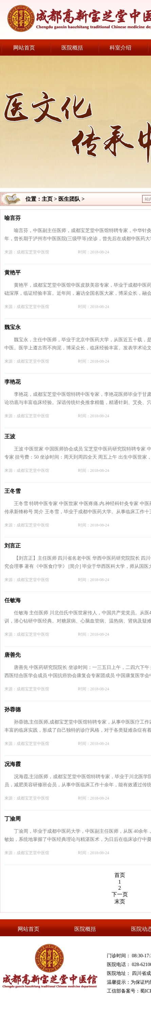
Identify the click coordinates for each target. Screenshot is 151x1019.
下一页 (120, 894)
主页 (47, 199)
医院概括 (72, 48)
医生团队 (69, 199)
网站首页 (24, 48)
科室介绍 (120, 48)
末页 (119, 901)
